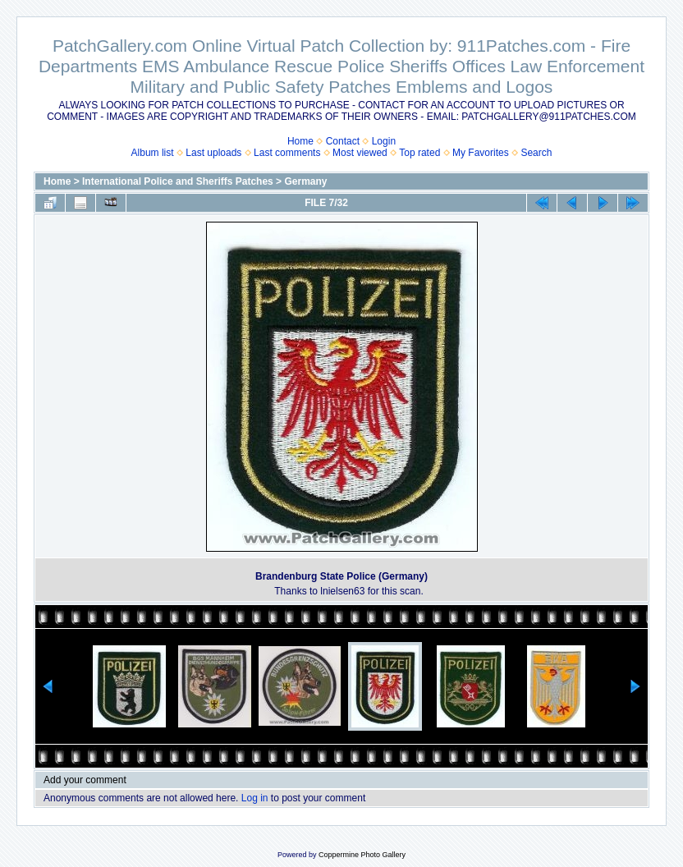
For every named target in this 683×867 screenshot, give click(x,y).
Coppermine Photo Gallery (362, 855)
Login (384, 141)
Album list (152, 152)
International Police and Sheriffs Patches (177, 181)
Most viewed (359, 152)
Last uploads (213, 152)
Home (300, 141)
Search (536, 152)
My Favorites (480, 152)
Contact (343, 141)
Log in (254, 798)
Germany (305, 181)
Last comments (287, 152)
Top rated (419, 152)
